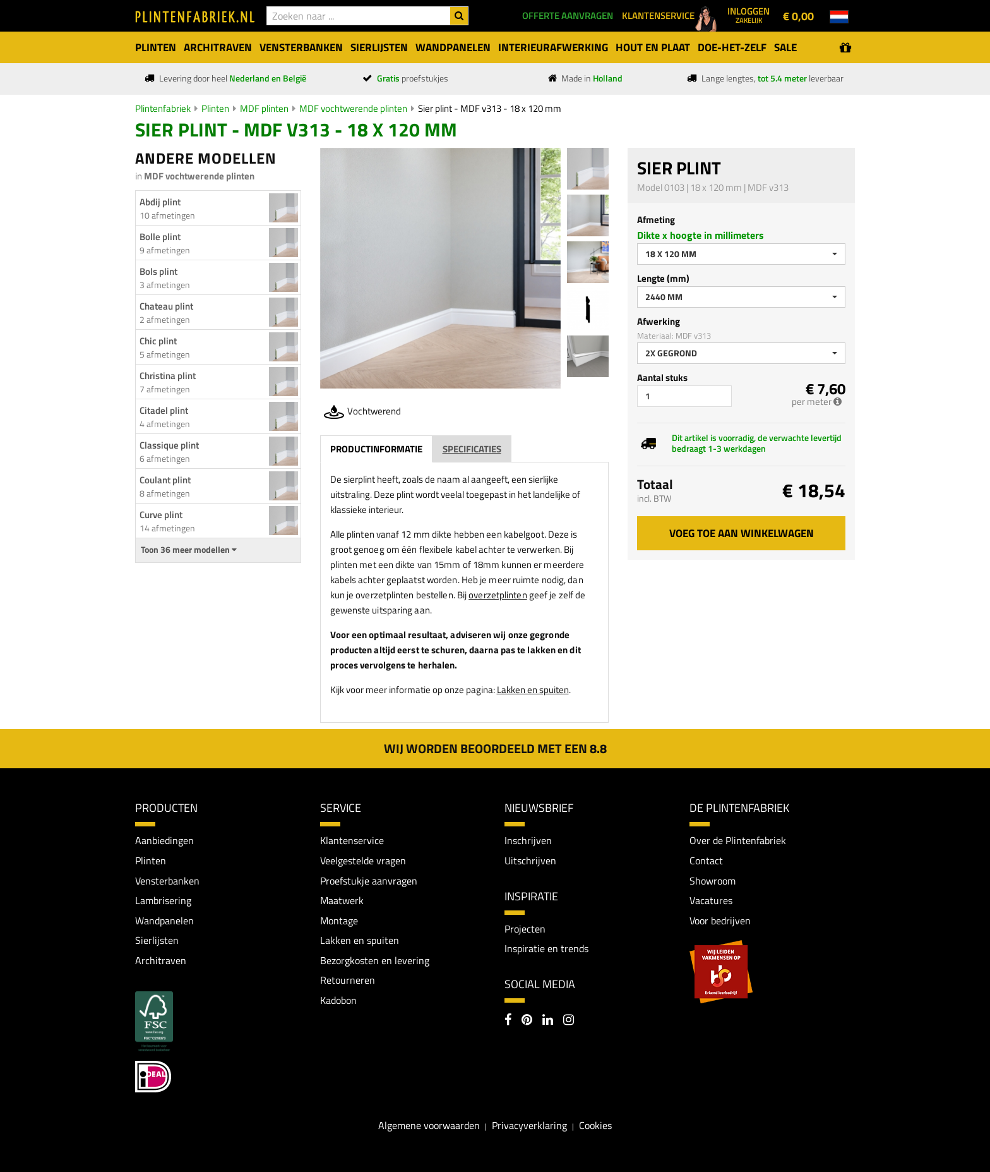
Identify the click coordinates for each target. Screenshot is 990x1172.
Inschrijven (528, 840)
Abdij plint (160, 202)
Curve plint (161, 514)
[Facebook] (507, 1021)
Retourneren (347, 980)
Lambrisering (163, 900)
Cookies (595, 1125)
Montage (339, 920)
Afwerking (658, 321)
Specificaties (472, 449)
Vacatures (710, 900)
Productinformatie (376, 449)
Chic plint (158, 341)
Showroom (712, 880)
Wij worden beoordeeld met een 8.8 (495, 748)
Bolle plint (160, 236)
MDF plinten (264, 108)
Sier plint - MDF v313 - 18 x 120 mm (489, 108)
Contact (706, 860)
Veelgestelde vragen (363, 860)
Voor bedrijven (720, 920)
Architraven (160, 960)
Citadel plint (164, 410)
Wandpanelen (164, 920)
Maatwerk (342, 900)
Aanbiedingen (164, 840)
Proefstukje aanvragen (368, 880)
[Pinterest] (527, 1021)
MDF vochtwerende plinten (353, 108)
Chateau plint (166, 306)
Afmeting (656, 219)
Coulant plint (165, 480)
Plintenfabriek (163, 108)
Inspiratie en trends (546, 948)
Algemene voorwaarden (429, 1125)
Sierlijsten (157, 940)
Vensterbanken (167, 880)
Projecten (525, 928)
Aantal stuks (662, 377)
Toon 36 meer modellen (189, 549)
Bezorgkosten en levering (374, 960)
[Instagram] (568, 1021)
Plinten (215, 108)
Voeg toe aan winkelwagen (741, 533)
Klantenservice (352, 840)
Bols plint (158, 271)
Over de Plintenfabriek (737, 840)
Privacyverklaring (529, 1125)
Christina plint (168, 375)
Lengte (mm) (663, 278)
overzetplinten (497, 595)
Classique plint (169, 445)
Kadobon (338, 1000)
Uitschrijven (530, 860)
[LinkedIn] (547, 1021)
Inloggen (748, 14)
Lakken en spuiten (533, 689)
